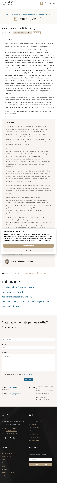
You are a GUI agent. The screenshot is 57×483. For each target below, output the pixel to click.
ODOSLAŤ (28, 379)
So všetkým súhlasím (28, 245)
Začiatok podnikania (39, 14)
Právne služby (6, 457)
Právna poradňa (15, 14)
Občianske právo (34, 441)
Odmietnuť (28, 250)
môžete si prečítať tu (44, 240)
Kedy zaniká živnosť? (11, 306)
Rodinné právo (33, 434)
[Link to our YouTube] (10, 438)
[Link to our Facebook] (3, 438)
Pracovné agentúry (35, 428)
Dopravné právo (34, 437)
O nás (3, 467)
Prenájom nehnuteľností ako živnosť (18, 287)
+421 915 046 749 (41, 3)
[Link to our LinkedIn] (14, 438)
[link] (45, 3)
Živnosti (48, 14)
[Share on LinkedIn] (18, 273)
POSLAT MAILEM (28, 273)
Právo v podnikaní (27, 14)
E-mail (4, 344)
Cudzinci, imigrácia (35, 422)
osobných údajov (26, 374)
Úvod (7, 14)
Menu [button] (51, 3)
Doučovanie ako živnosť (12, 292)
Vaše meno (5, 336)
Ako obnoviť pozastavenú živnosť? (17, 296)
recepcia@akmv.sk (15, 394)
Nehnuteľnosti (33, 431)
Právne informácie (8, 473)
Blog (3, 460)
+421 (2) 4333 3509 (10, 428)
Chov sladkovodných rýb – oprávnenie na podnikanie (25, 301)
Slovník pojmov (7, 454)
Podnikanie (32, 425)
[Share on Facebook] (13, 273)
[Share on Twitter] (16, 273)
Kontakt (4, 470)
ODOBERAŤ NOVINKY (40, 465)
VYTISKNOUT (41, 273)
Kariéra (4, 476)
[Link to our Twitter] (6, 438)
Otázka (4, 352)
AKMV (7, 3)
